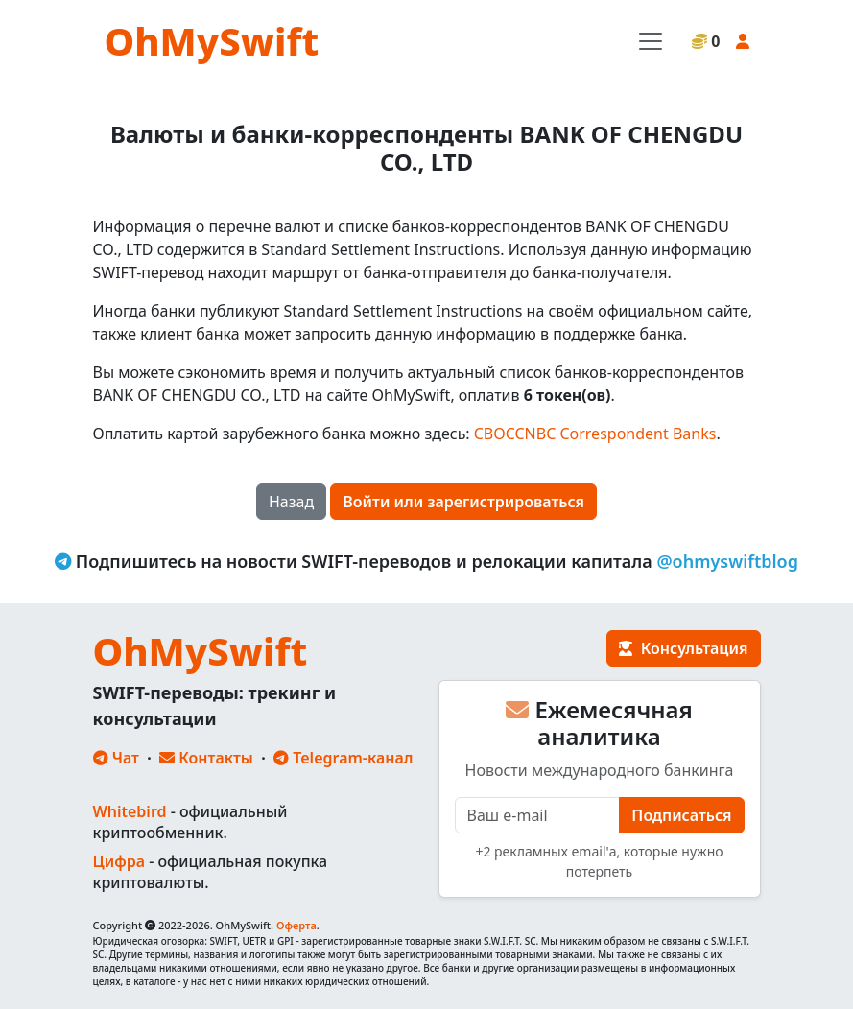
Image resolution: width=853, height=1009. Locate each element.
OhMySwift (212, 40)
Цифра (119, 861)
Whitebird (130, 811)
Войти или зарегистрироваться (463, 501)
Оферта (296, 925)
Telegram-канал (343, 757)
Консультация (683, 648)
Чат (116, 757)
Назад (291, 501)
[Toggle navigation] (650, 41)
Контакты (206, 757)
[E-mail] (538, 815)
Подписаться (681, 815)
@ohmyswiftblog (727, 561)
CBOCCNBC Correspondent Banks (595, 433)
